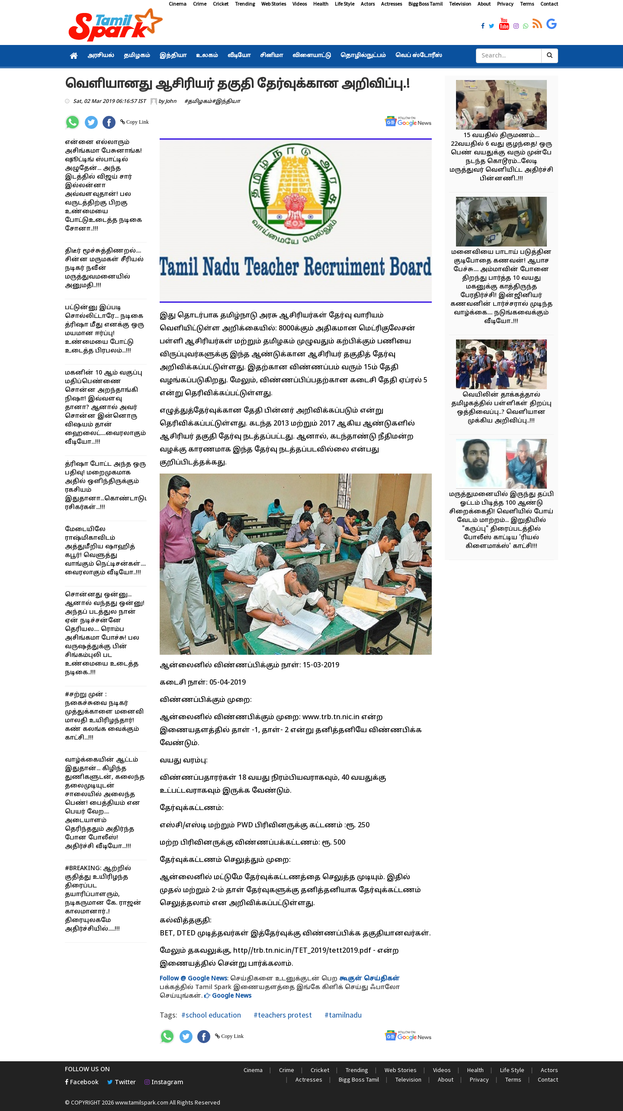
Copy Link (137, 122)
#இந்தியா (226, 102)
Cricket (220, 3)
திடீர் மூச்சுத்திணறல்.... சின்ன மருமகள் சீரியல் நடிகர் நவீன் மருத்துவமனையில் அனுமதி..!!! (104, 268)
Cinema (177, 3)
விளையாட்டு (311, 55)
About (484, 3)
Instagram (164, 1082)
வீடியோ (239, 55)
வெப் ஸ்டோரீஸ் (418, 55)
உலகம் (207, 55)
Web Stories (273, 3)
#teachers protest (282, 1015)
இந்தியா (173, 55)
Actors (368, 3)
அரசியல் (100, 55)
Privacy (505, 3)
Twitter (121, 1082)
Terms (527, 3)
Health (320, 3)
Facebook (82, 1082)
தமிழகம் (137, 55)
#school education (211, 1015)
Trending (245, 3)
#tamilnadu (342, 1015)
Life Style (344, 3)
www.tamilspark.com (141, 1102)
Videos (299, 3)
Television (460, 3)
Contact (549, 3)
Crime (199, 3)
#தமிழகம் (198, 102)
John (171, 102)
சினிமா (271, 55)
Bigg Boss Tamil (425, 3)
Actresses (391, 3)
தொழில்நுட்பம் (363, 55)
